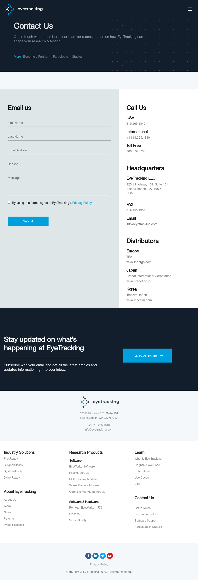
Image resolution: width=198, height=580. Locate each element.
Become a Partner (35, 57)
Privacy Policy (99, 564)
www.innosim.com (139, 414)
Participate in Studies (68, 57)
